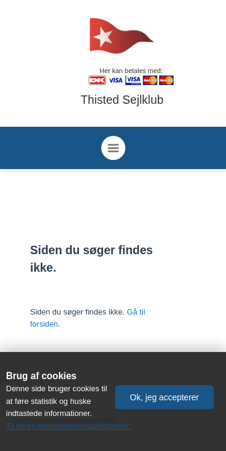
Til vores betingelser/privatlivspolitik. (68, 425)
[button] (164, 397)
